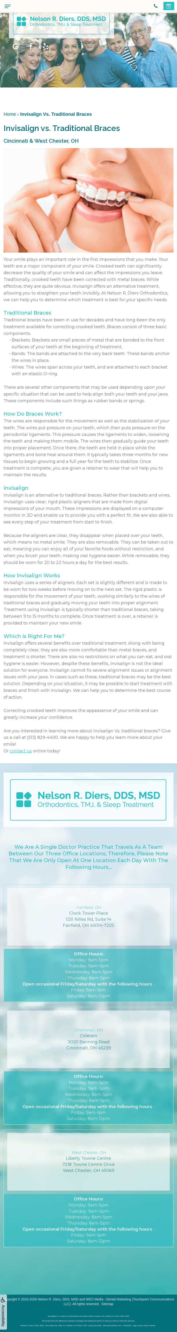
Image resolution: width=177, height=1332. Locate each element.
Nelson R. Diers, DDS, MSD (58, 1299)
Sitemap (107, 1304)
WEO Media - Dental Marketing (108, 1299)
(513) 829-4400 (42, 737)
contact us (21, 751)
